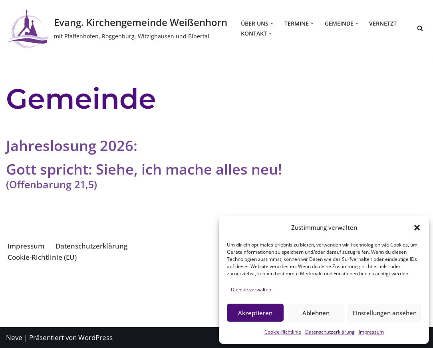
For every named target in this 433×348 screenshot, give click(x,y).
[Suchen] (420, 28)
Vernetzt (383, 23)
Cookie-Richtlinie (282, 331)
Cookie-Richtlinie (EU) (42, 257)
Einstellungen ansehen (385, 313)
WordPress (95, 337)
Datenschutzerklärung (330, 331)
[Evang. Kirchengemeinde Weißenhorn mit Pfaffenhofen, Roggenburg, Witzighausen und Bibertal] (116, 28)
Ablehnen (316, 313)
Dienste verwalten (251, 289)
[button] (417, 228)
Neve (14, 337)
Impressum (371, 331)
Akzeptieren (255, 313)
